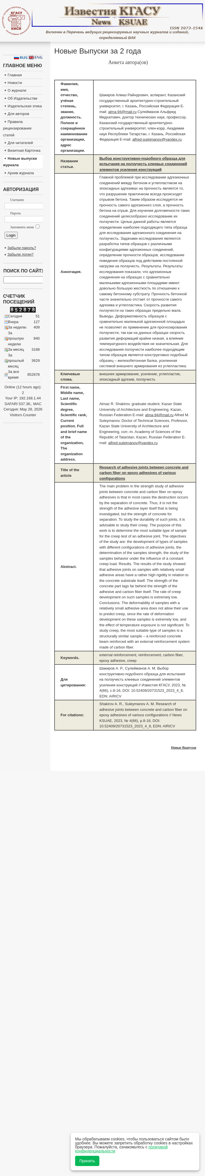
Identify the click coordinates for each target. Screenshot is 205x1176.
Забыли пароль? (21, 248)
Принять (87, 1161)
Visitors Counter (23, 415)
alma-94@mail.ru (122, 112)
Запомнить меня (24, 227)
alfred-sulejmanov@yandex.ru (157, 139)
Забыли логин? (20, 254)
